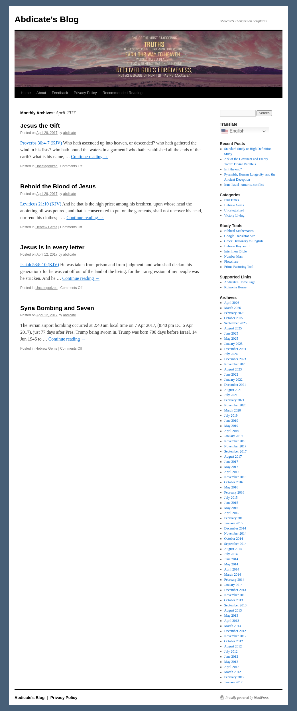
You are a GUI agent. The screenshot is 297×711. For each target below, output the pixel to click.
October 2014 (233, 539)
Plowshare (231, 262)
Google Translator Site (239, 236)
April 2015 (231, 513)
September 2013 (235, 605)
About (41, 93)
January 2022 (233, 380)
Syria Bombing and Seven (57, 308)
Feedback (60, 93)
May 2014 (231, 564)
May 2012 (231, 662)
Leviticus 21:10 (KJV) (40, 203)
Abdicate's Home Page (239, 282)
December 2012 (235, 631)
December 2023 (235, 359)
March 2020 (232, 410)
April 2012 (231, 667)
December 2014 (235, 528)
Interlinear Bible (235, 251)
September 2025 (235, 323)
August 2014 (233, 549)
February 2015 (234, 518)
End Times (231, 200)
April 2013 (231, 621)
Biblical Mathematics (239, 231)
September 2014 (235, 544)
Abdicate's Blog (47, 19)
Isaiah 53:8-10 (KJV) (39, 264)
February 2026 (234, 313)
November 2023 (235, 364)
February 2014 (234, 580)
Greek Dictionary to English (243, 241)
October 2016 (233, 482)
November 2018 (235, 441)
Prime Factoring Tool (238, 267)
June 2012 (231, 657)
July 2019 (231, 415)
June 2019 (231, 421)
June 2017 (231, 462)
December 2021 (235, 385)
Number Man (233, 256)
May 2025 (231, 339)
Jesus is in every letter (52, 247)
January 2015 (233, 523)
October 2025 (233, 318)
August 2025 (233, 328)
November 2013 (235, 595)
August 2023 (233, 369)
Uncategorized (46, 166)
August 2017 (233, 457)
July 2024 (231, 354)
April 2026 (231, 303)
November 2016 (235, 477)
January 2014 (233, 585)
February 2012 (234, 677)
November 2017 (235, 446)
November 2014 (235, 533)
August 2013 (233, 610)
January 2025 (233, 344)
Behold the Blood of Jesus (58, 186)
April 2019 (231, 431)
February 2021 (234, 400)
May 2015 (231, 508)
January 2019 (233, 436)
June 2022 (231, 374)
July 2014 (231, 554)
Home (26, 93)
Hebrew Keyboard (236, 246)
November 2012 (235, 636)
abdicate (69, 133)
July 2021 (231, 395)
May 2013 (231, 616)
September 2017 (235, 451)
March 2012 (232, 672)
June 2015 (231, 503)
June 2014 (231, 559)
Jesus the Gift (40, 125)
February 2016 (234, 492)
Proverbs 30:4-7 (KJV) (41, 142)
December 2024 (235, 349)
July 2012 (231, 651)
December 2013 (235, 590)
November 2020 (235, 405)
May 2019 (231, 426)
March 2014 (232, 574)
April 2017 (231, 472)
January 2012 (233, 682)
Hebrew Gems (46, 227)
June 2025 (231, 333)
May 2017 (231, 467)
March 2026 (232, 308)
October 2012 (233, 641)
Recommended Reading (123, 93)
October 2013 (233, 600)
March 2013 (232, 626)
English (233, 131)
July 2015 (231, 498)
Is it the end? (233, 169)
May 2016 (231, 487)
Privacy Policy (85, 93)
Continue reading (89, 156)
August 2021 (233, 390)
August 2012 (233, 646)
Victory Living (234, 215)
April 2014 (231, 569)
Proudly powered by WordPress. (247, 698)
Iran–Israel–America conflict (244, 185)
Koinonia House (235, 287)
